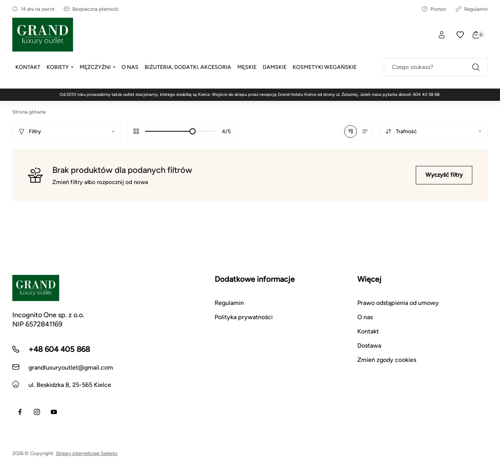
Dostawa (369, 345)
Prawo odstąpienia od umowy (398, 302)
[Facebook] (20, 412)
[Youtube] (54, 412)
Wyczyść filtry (444, 174)
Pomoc (434, 9)
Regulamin (472, 9)
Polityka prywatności (244, 317)
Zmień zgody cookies (386, 359)
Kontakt (368, 331)
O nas (365, 317)
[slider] (193, 131)
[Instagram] (37, 412)
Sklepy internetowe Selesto (87, 453)
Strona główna (29, 112)
